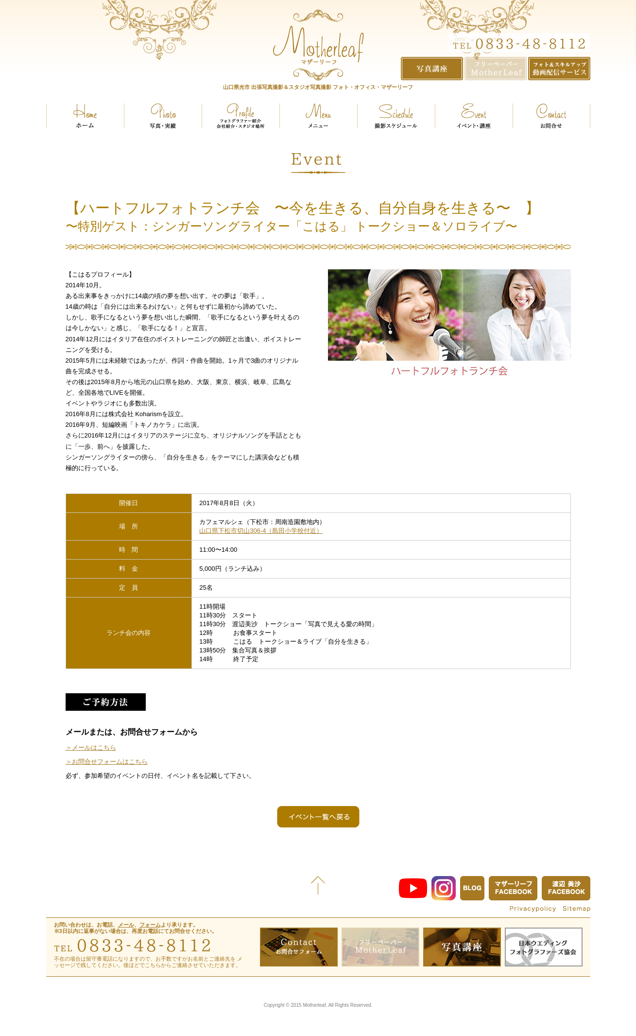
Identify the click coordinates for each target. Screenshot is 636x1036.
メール (126, 925)
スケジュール (396, 115)
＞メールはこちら (91, 747)
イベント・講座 (474, 115)
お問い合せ (551, 115)
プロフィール (240, 115)
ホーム (85, 115)
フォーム (150, 925)
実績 (163, 115)
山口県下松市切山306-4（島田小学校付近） (261, 530)
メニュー (318, 115)
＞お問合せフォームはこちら (107, 761)
